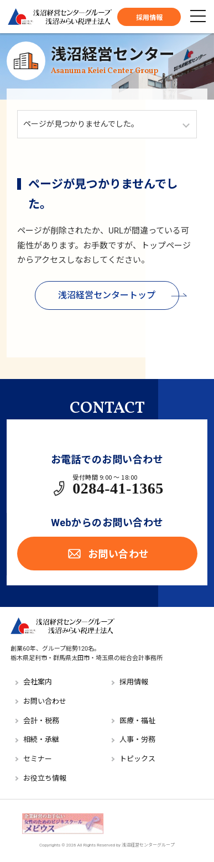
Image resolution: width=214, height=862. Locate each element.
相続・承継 (41, 739)
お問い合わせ (107, 553)
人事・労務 (137, 739)
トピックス (137, 759)
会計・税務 (41, 720)
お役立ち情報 (44, 778)
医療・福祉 (137, 720)
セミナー (37, 759)
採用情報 (149, 18)
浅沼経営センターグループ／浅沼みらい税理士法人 (60, 16)
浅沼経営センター (113, 60)
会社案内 (37, 682)
